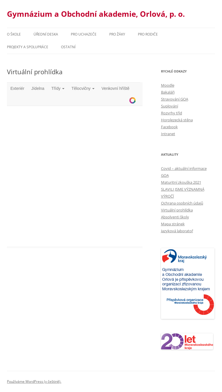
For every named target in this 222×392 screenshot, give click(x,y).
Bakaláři (168, 92)
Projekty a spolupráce (27, 46)
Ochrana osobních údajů (182, 203)
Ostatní (68, 46)
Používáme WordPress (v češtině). (34, 381)
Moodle (167, 85)
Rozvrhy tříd (171, 113)
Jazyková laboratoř (177, 230)
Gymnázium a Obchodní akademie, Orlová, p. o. (96, 14)
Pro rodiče (148, 34)
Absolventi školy (175, 217)
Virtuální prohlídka (177, 210)
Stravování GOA (174, 99)
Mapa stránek (173, 223)
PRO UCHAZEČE (84, 34)
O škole (14, 34)
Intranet (168, 133)
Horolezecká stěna (177, 119)
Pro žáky (117, 34)
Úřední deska (46, 34)
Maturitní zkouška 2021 (181, 182)
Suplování (169, 106)
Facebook (169, 126)
